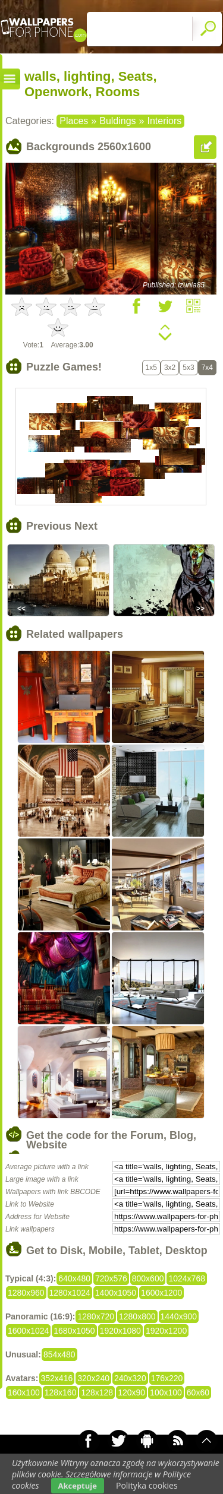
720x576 (111, 1278)
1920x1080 (120, 1330)
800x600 (148, 1278)
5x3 (188, 367)
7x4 (207, 367)
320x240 (93, 1378)
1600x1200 (161, 1292)
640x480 (74, 1278)
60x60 (198, 1392)
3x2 (169, 367)
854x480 (59, 1354)
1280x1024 (69, 1292)
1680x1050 (74, 1330)
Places (73, 121)
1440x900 (179, 1316)
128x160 (61, 1392)
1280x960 (26, 1292)
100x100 (166, 1392)
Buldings (117, 121)
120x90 (131, 1392)
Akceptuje (77, 1485)
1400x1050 (115, 1292)
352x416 (57, 1378)
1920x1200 (166, 1330)
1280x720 (95, 1316)
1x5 (151, 367)
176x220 (167, 1378)
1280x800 (137, 1316)
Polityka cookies (147, 1485)
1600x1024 (28, 1330)
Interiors (164, 121)
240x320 (130, 1378)
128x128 (97, 1392)
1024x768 (186, 1278)
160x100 (24, 1392)
